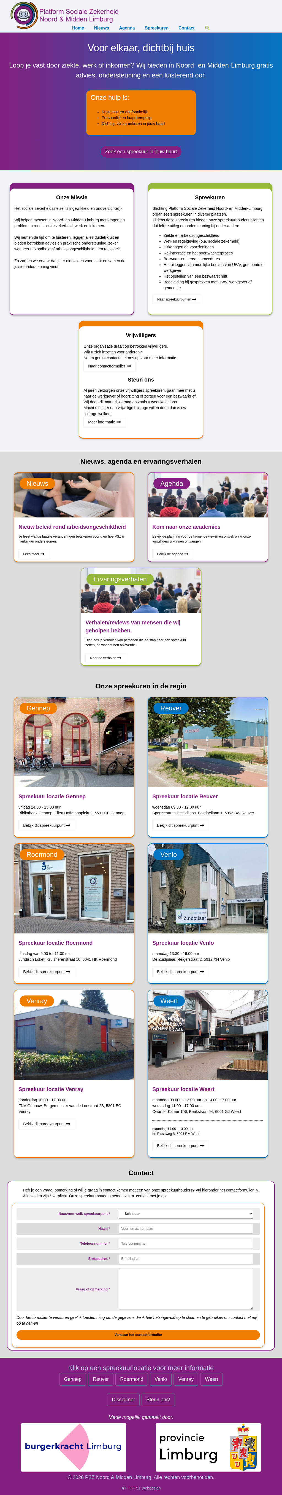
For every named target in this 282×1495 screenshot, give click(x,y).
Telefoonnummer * (95, 1244)
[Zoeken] (207, 28)
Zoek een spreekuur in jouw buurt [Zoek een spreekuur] (141, 151)
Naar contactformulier (109, 366)
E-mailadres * (99, 1259)
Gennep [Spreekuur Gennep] (73, 1379)
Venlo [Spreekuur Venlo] (160, 1379)
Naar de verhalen (105, 658)
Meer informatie (104, 422)
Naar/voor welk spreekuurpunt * (84, 1214)
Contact (186, 28)
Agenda (127, 28)
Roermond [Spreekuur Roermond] (131, 1379)
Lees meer (33, 554)
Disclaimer (123, 1399)
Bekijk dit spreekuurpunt (46, 825)
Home (78, 28)
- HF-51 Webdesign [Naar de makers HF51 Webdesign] (141, 1488)
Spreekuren (157, 28)
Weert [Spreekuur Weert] (211, 1379)
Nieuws (101, 28)
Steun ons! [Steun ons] (158, 1399)
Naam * (104, 1229)
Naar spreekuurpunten (176, 299)
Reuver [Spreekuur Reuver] (101, 1379)
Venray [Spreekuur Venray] (186, 1379)
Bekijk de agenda (172, 554)
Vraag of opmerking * (93, 1289)
